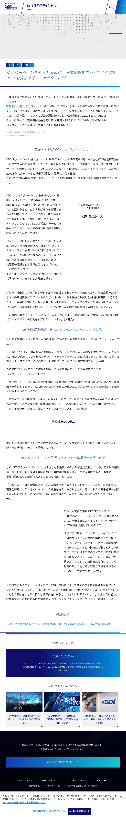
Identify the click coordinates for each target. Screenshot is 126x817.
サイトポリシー (21, 780)
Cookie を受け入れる (79, 811)
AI (17, 65)
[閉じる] (120, 796)
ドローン (27, 65)
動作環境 (33, 786)
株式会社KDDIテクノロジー (22, 106)
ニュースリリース (100, 780)
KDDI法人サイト (45, 780)
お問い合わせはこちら (65, 762)
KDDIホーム (52, 786)
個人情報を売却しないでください (82, 786)
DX (10, 65)
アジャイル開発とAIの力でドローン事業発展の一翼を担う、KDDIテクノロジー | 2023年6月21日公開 (60, 624)
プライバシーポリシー (72, 780)
